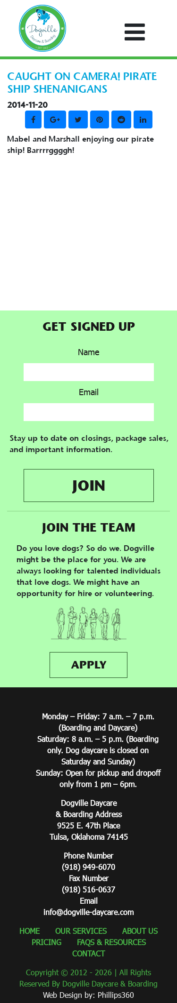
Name (88, 352)
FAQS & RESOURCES (111, 942)
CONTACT (88, 953)
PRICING (46, 942)
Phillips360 (116, 994)
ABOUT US (140, 930)
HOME (29, 930)
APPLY (89, 665)
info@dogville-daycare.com (88, 911)
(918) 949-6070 (88, 866)
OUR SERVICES (81, 930)
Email (89, 392)
